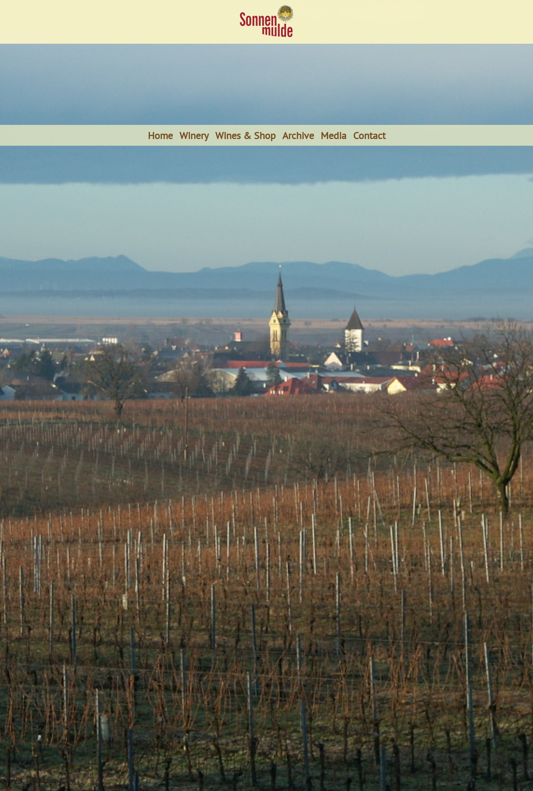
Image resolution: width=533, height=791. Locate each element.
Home (160, 135)
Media (333, 135)
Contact (369, 135)
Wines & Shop (245, 135)
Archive (298, 135)
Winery (194, 135)
